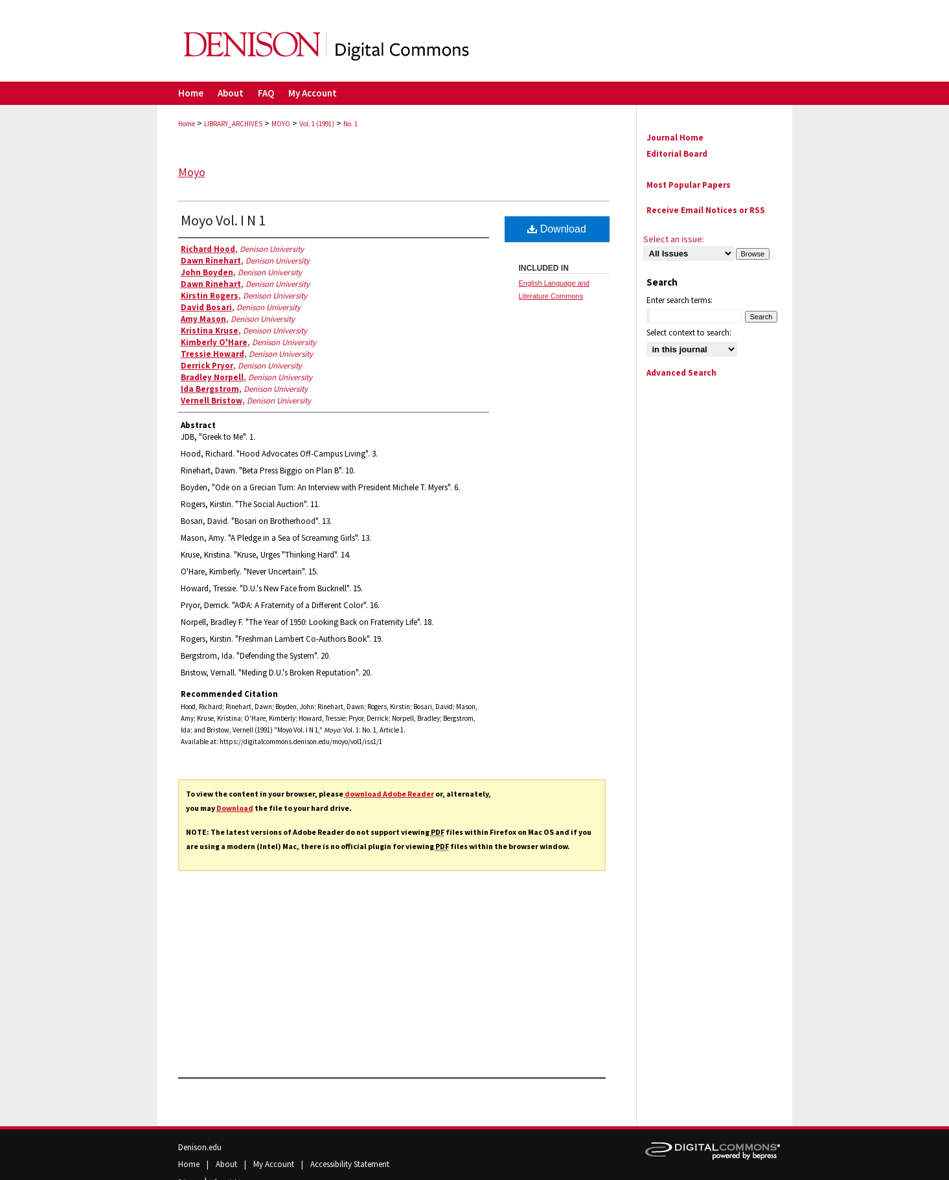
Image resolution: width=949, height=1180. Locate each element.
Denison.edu (200, 1147)
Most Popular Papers (688, 184)
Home (186, 123)
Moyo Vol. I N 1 (223, 220)
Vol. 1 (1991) (316, 123)
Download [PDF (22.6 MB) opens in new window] (556, 228)
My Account (274, 1164)
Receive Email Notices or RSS (705, 210)
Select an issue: (673, 239)
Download (234, 808)
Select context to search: (688, 332)
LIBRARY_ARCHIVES (233, 123)
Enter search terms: (679, 300)
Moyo (191, 172)
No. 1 (350, 123)
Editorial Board (676, 153)
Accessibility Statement (349, 1164)
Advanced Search (681, 372)
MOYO (280, 123)
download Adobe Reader (389, 794)
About (227, 1164)
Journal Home (674, 137)
